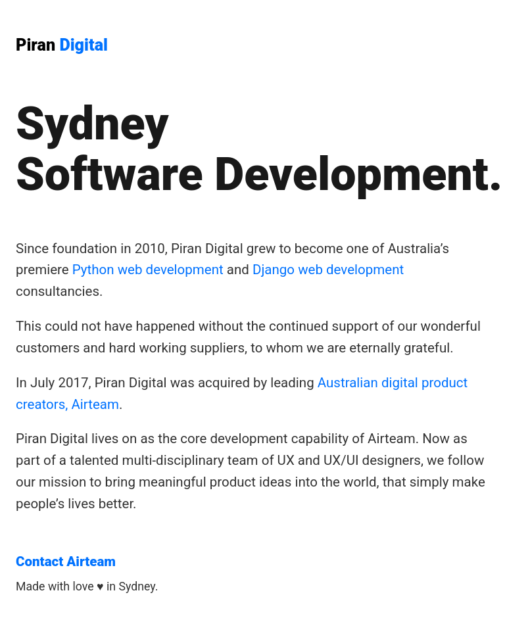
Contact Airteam (66, 561)
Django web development (328, 269)
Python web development (148, 269)
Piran (62, 45)
